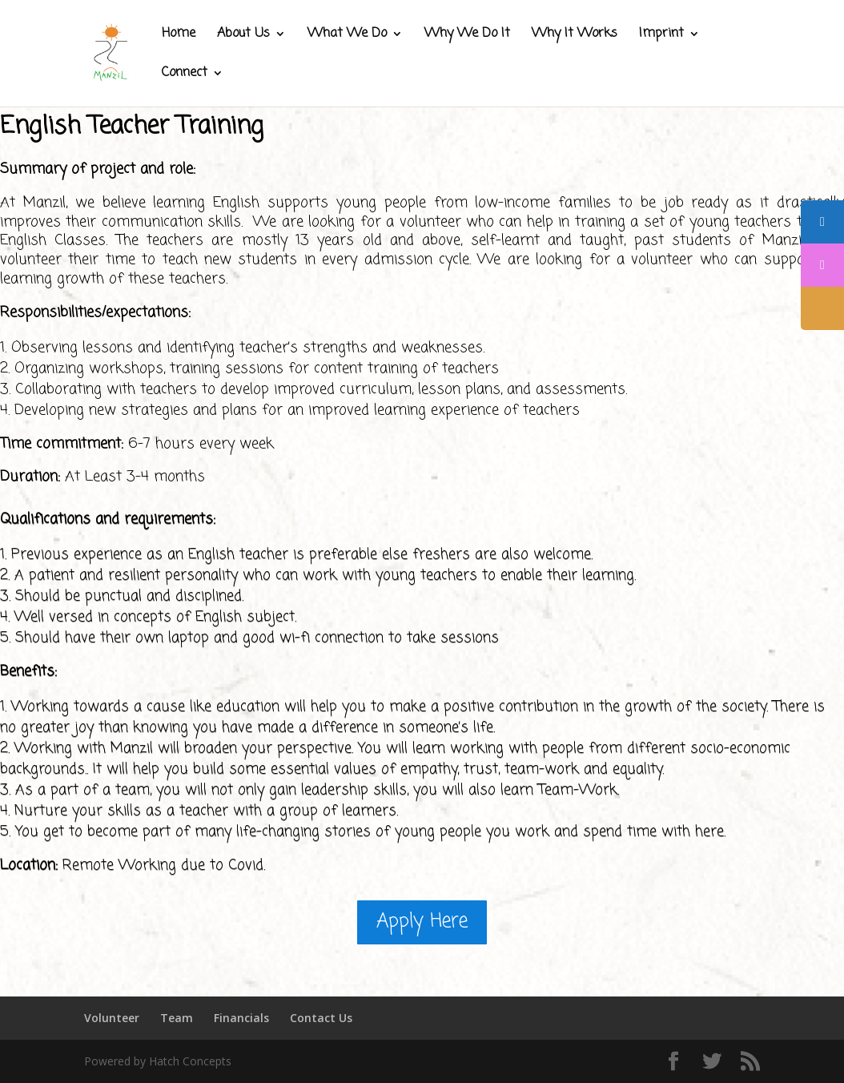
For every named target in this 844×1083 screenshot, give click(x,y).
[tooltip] (822, 222)
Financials (241, 1017)
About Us (243, 35)
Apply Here (422, 921)
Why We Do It (467, 35)
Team (176, 1017)
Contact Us (321, 1017)
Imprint (661, 35)
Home (178, 35)
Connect (184, 75)
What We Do (347, 35)
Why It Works (574, 35)
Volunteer (111, 1017)
